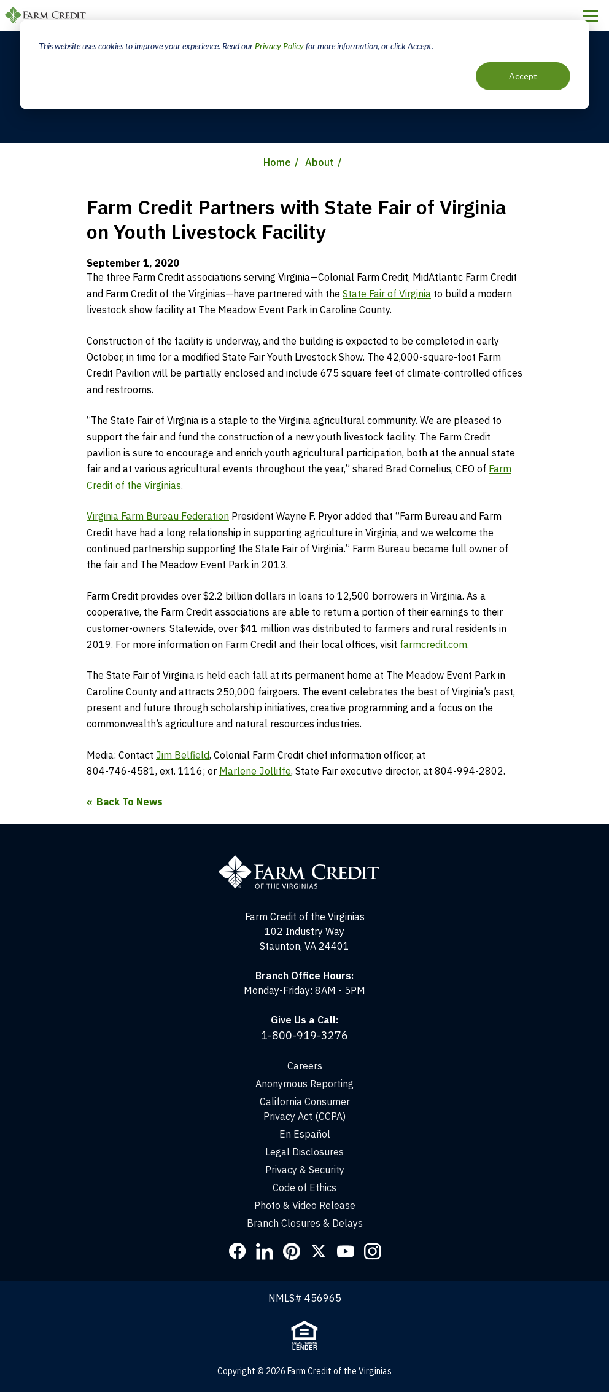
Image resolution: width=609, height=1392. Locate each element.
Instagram (372, 1251)
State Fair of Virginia (387, 293)
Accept (523, 76)
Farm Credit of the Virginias (47, 15)
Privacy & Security (304, 1169)
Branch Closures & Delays (305, 1223)
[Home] (305, 860)
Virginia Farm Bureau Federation (158, 516)
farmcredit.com (433, 644)
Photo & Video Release (304, 1205)
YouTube (345, 1251)
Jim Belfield (182, 755)
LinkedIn (264, 1251)
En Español (304, 1134)
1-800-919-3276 (304, 1035)
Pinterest (291, 1251)
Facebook (237, 1251)
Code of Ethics (304, 1187)
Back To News (129, 802)
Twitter (318, 1251)
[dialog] (304, 64)
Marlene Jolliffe (255, 771)
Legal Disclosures (304, 1152)
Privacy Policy (279, 46)
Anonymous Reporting (304, 1083)
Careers (304, 1066)
